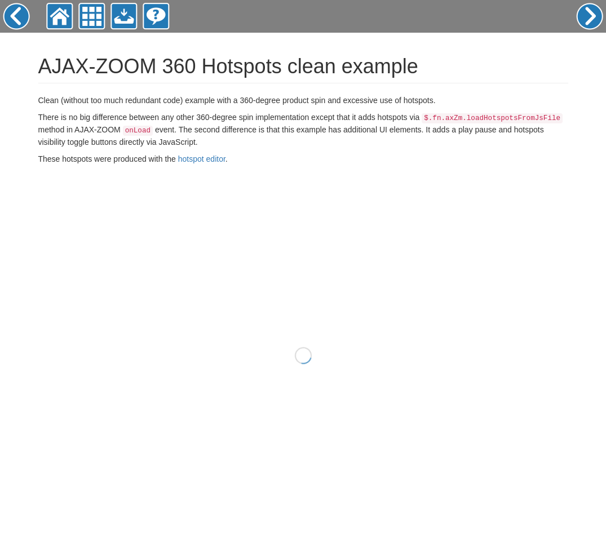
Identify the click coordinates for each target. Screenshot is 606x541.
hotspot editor (201, 158)
